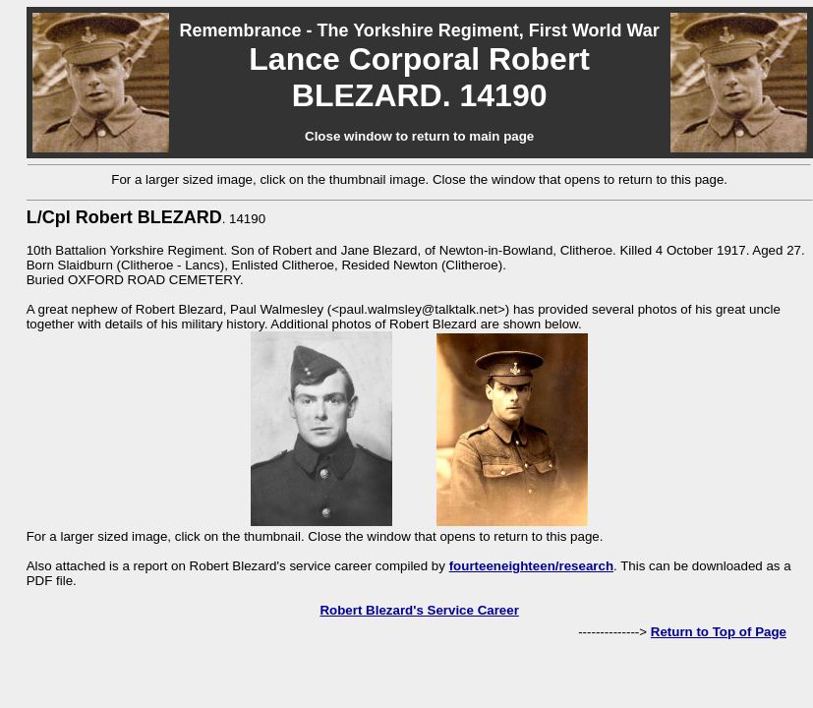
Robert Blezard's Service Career (418, 610)
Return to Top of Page (718, 631)
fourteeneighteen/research (531, 566)
